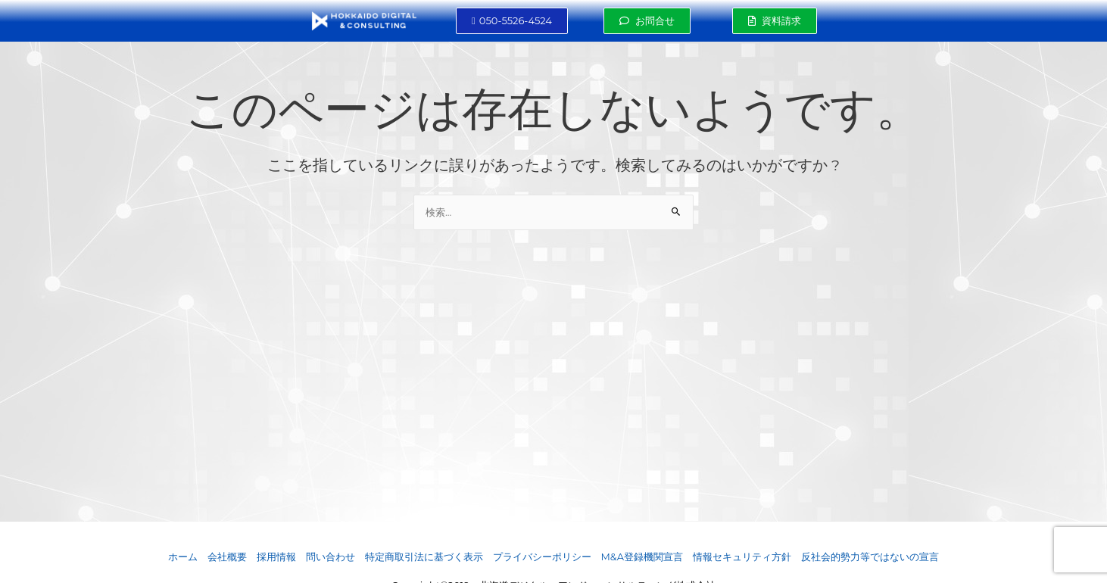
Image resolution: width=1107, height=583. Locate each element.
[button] (512, 21)
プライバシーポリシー (542, 557)
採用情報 (276, 557)
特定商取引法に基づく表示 (424, 557)
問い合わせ (330, 557)
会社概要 (227, 557)
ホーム (183, 557)
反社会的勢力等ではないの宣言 (870, 557)
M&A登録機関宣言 (642, 557)
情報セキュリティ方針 (742, 557)
